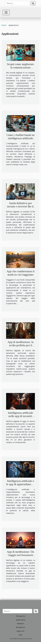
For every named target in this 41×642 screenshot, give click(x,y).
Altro (20, 635)
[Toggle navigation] (6, 12)
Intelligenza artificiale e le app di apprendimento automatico (20, 484)
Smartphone (20, 627)
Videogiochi (20, 616)
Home (3, 25)
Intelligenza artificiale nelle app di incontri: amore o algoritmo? (20, 416)
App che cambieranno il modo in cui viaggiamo (20, 273)
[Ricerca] (17, 3)
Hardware (20, 623)
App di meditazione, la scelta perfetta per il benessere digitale (20, 345)
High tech (20, 631)
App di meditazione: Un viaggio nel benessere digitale (20, 555)
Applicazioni (20, 620)
